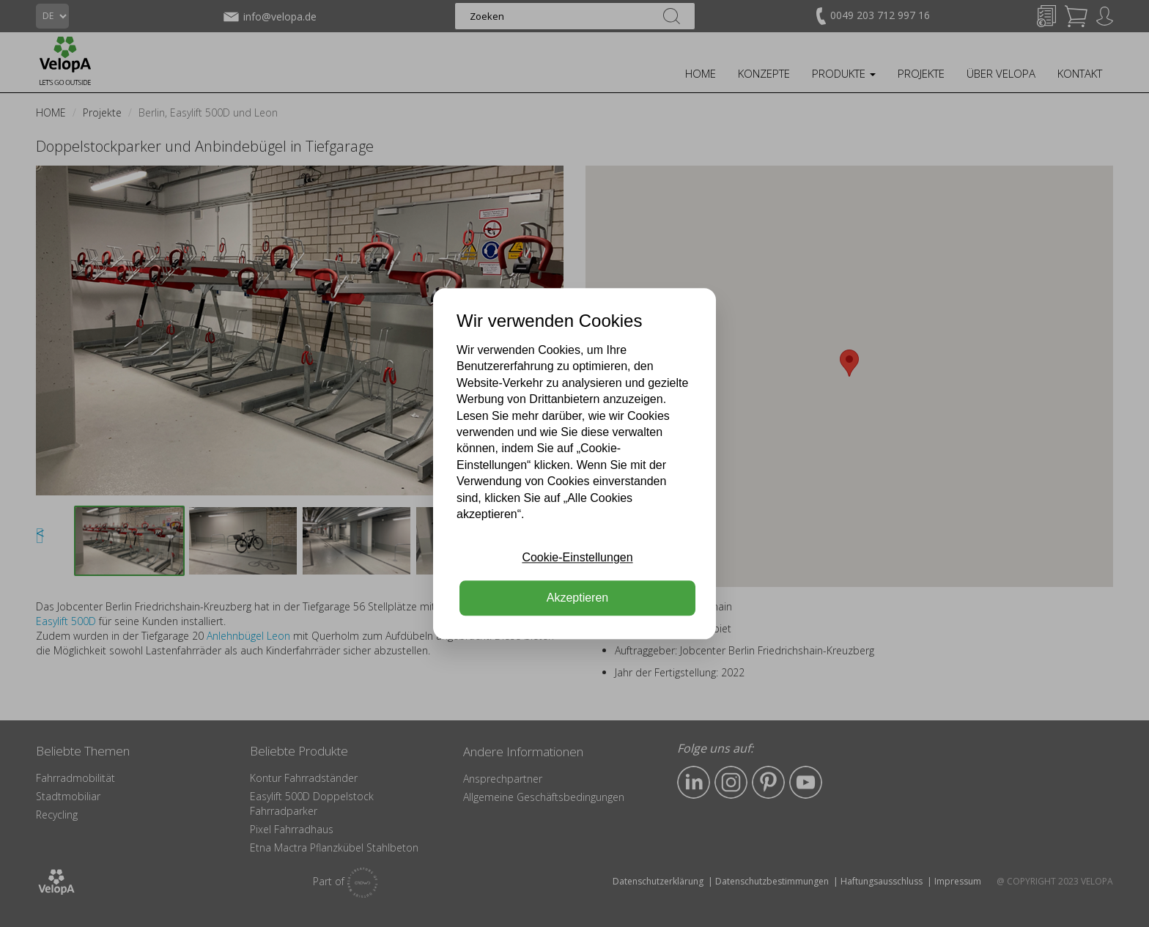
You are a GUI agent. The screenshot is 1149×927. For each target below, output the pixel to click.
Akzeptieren (578, 597)
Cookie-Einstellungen (577, 558)
